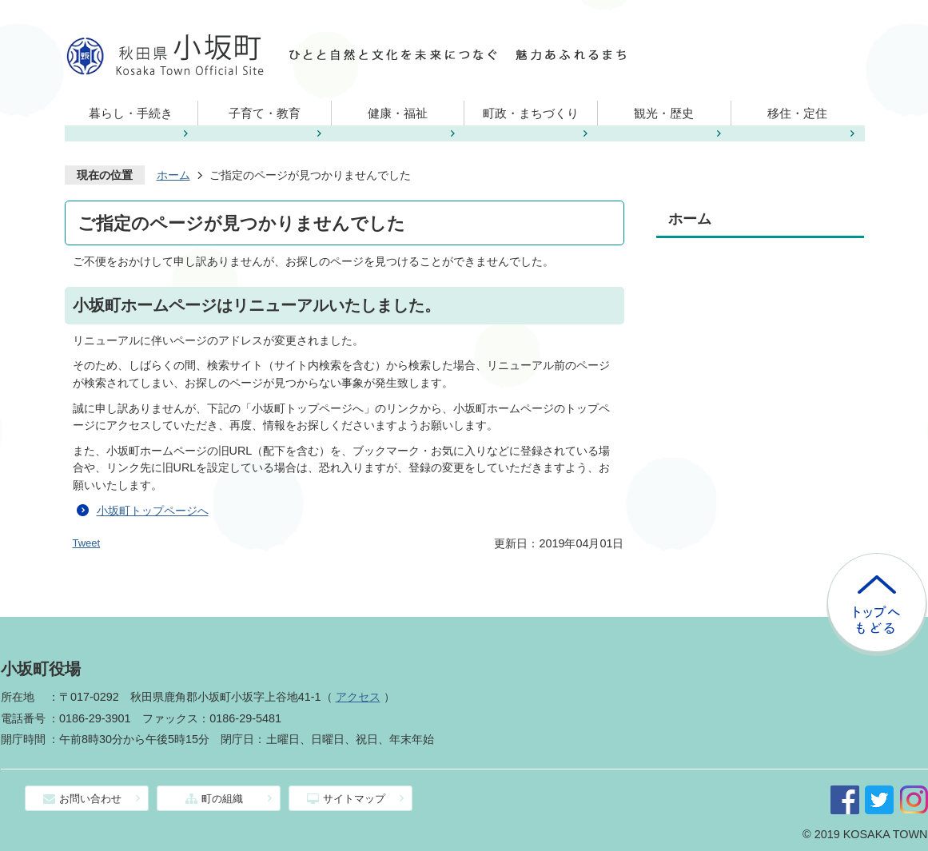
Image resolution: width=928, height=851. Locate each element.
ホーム (173, 175)
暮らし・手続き (131, 113)
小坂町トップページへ (153, 510)
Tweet (87, 543)
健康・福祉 (398, 113)
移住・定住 (797, 113)
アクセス (358, 696)
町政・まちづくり (531, 113)
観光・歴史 (664, 113)
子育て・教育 (265, 113)
